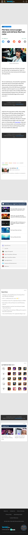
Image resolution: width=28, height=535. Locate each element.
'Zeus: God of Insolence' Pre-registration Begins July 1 (14, 313)
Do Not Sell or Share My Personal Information (14, 521)
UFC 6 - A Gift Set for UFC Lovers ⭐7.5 (10, 298)
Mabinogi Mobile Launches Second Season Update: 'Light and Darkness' (13, 307)
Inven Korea (17, 122)
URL (25, 41)
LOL (17, 163)
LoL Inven (6, 1)
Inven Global (11, 1)
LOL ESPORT (21, 163)
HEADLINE (10, 163)
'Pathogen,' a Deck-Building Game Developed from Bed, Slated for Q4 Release (13, 295)
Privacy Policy (9, 514)
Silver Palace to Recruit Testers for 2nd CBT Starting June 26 (13, 303)
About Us (6, 511)
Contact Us (12, 511)
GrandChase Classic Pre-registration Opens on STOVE (14, 300)
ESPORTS (6, 163)
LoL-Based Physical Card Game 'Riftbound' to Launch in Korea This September (14, 310)
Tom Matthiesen (13, 168)
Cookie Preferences (19, 104)
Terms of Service (20, 511)
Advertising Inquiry (18, 514)
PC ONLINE (14, 163)
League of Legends (5, 164)
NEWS (3, 163)
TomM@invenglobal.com (15, 169)
